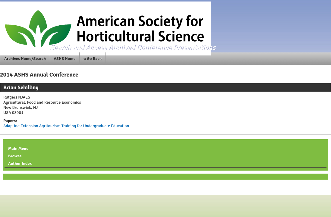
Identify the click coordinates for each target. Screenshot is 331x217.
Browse (15, 156)
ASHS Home (64, 58)
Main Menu (18, 148)
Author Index (20, 163)
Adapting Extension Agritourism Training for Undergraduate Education (66, 125)
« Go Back (93, 58)
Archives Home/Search (25, 58)
